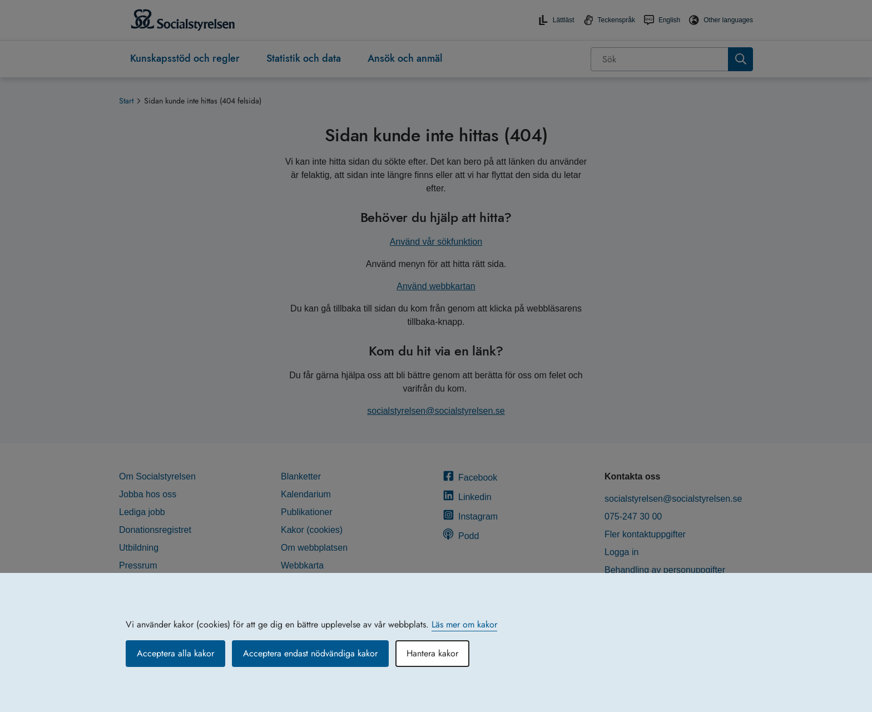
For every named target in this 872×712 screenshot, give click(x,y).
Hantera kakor (432, 653)
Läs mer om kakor (464, 624)
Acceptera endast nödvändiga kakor (310, 653)
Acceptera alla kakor (175, 653)
